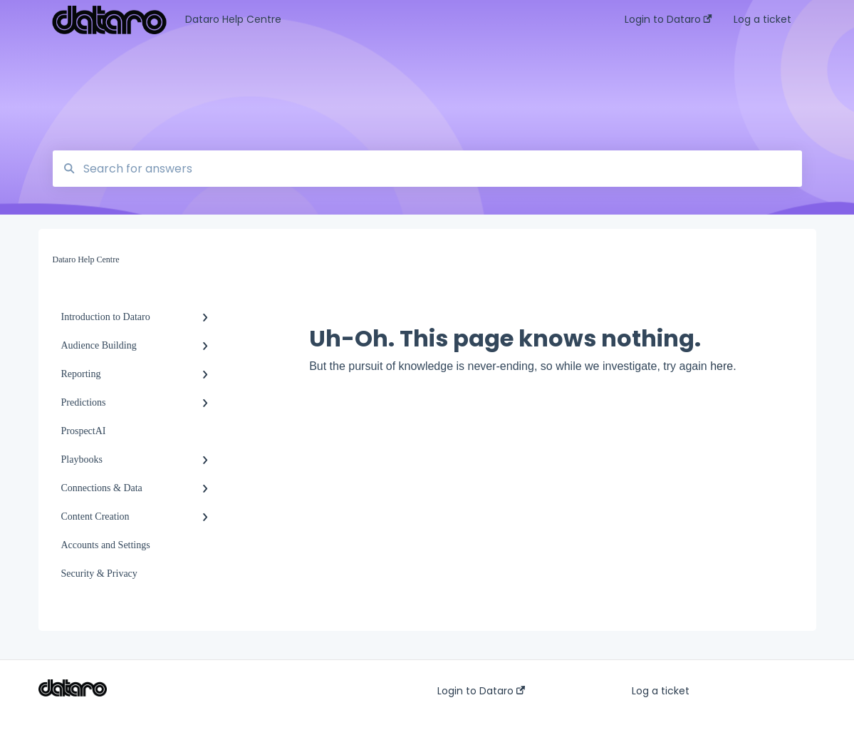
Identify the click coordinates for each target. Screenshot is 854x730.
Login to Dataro (481, 690)
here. (723, 366)
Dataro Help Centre (233, 19)
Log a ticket (660, 690)
